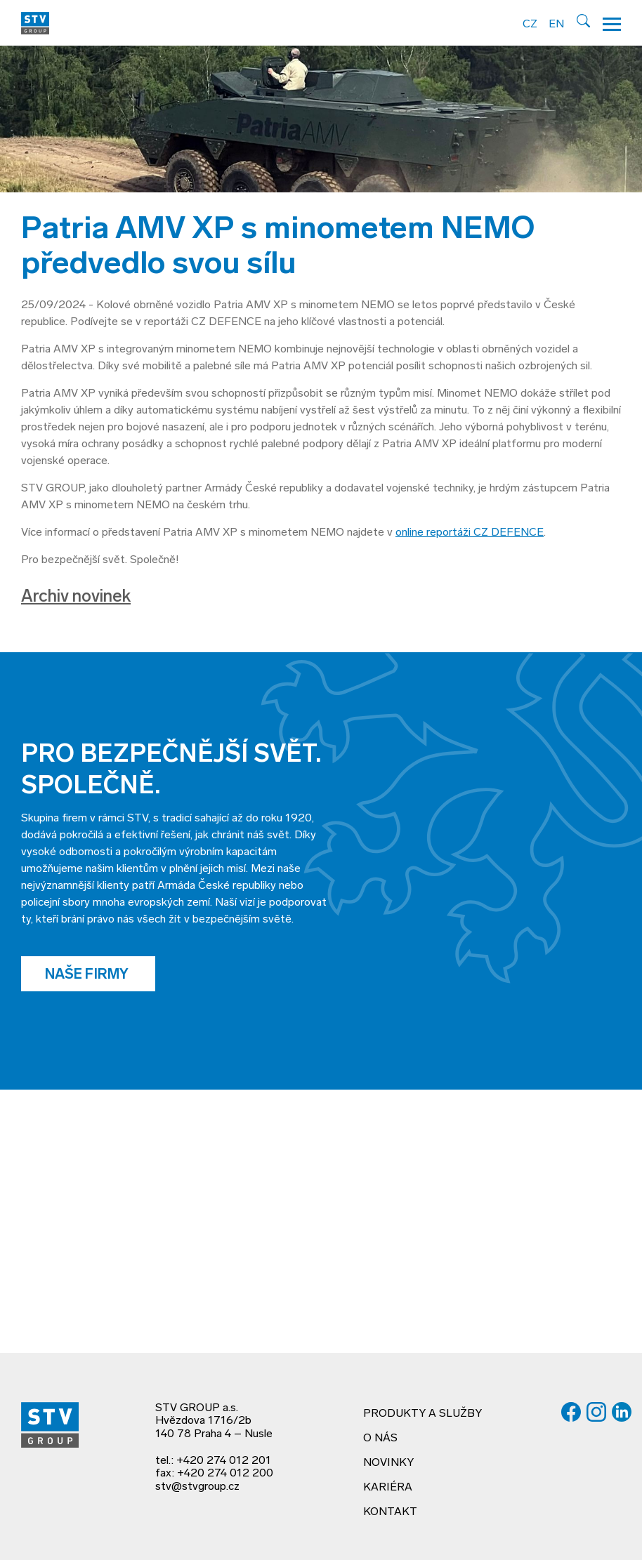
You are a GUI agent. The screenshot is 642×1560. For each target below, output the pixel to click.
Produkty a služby (422, 1414)
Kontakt (390, 1512)
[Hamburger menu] (612, 22)
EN (556, 24)
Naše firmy (88, 975)
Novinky (388, 1463)
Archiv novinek (76, 597)
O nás (380, 1438)
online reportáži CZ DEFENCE (469, 532)
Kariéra (387, 1487)
